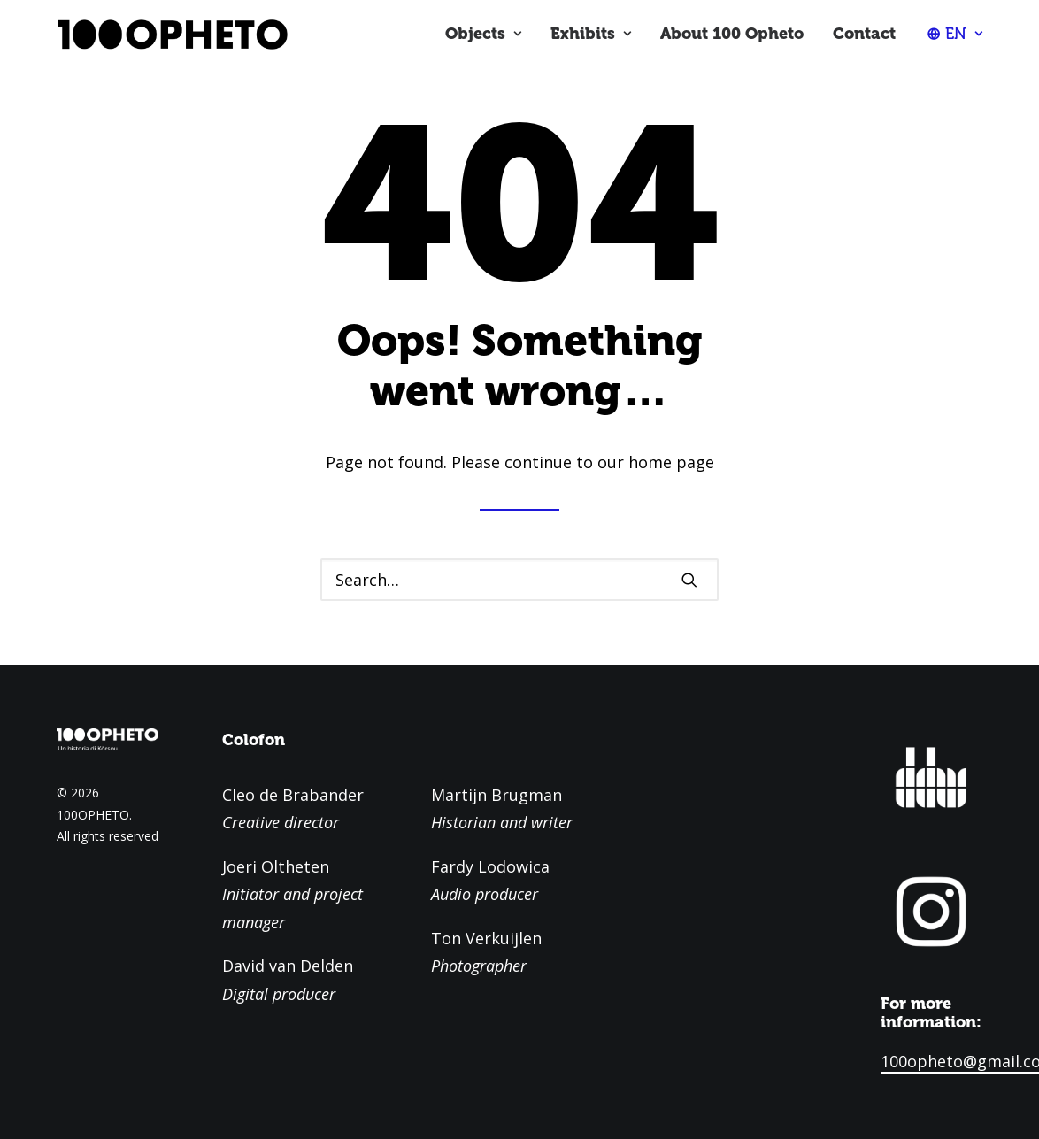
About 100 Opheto (732, 33)
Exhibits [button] (590, 33)
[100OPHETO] (172, 33)
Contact (864, 33)
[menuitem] (483, 33)
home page (671, 462)
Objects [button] (483, 33)
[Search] (519, 579)
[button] (689, 580)
